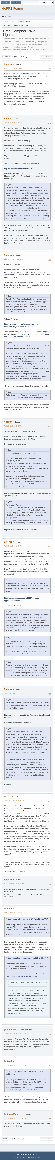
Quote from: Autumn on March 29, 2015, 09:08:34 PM (28, 919)
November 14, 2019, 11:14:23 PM (15, 1065)
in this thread (24, 834)
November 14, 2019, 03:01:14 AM (15, 913)
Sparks (10, 908)
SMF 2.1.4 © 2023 (21, 1157)
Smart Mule (12, 1029)
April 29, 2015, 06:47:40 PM (15, 259)
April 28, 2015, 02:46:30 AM (13, 68)
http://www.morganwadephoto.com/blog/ (20, 530)
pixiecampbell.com (11, 272)
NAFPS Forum (12, 8)
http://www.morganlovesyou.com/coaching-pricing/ (24, 554)
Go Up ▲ (36, 1154)
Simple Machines (34, 1157)
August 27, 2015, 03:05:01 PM (14, 884)
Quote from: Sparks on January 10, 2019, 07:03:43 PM (28, 958)
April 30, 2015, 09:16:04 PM (13, 546)
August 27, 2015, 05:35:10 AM (14, 800)
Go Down (6, 56)
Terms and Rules (26, 1154)
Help (17, 1154)
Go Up (4, 1139)
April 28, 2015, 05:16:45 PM (13, 122)
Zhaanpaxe (12, 796)
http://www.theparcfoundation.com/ (18, 168)
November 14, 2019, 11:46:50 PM (15, 1118)
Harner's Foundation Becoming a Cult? (22, 976)
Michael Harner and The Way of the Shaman (24, 974)
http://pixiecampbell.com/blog (16, 156)
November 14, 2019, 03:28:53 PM (17, 1034)
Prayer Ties (38, 806)
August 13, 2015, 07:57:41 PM (14, 693)
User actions (46, 56)
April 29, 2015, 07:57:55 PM (13, 426)
